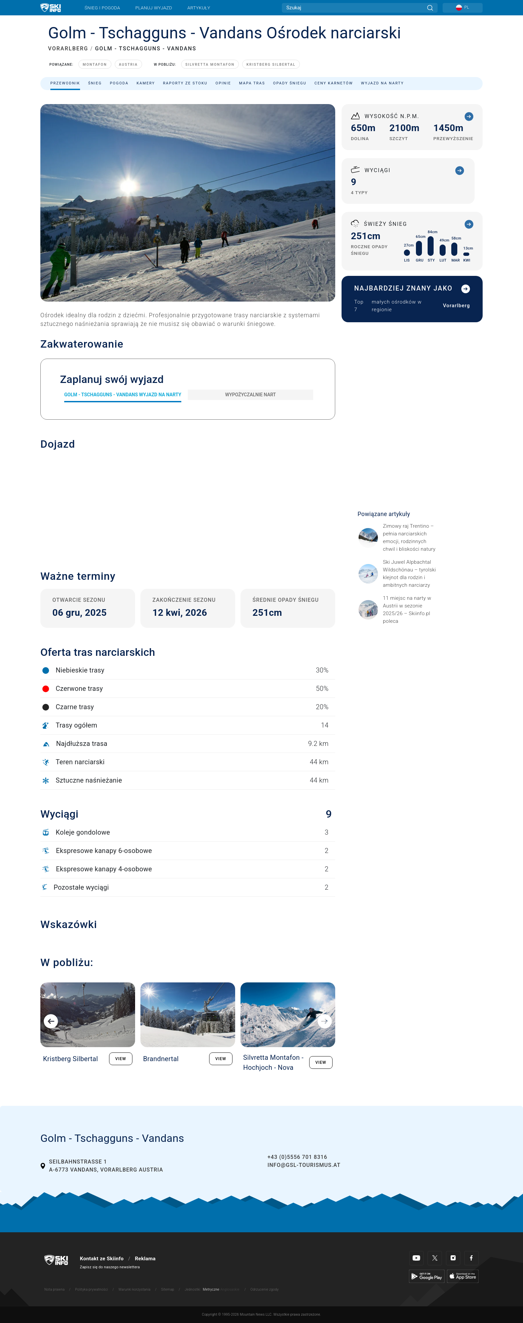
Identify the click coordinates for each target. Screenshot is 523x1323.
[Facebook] (471, 1258)
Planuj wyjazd (153, 7)
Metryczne (211, 1289)
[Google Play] (427, 1276)
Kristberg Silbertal (271, 64)
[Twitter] (435, 1258)
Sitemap (167, 1289)
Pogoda (119, 83)
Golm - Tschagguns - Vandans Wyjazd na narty (122, 394)
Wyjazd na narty (382, 83)
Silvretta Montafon (209, 64)
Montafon (95, 64)
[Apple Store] (463, 1276)
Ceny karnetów (334, 83)
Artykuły (198, 7)
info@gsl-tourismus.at (304, 1165)
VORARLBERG (68, 48)
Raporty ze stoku (185, 83)
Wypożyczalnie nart (250, 394)
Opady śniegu (290, 83)
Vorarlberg (456, 306)
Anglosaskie (229, 1289)
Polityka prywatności (91, 1289)
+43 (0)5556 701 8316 (297, 1157)
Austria (128, 64)
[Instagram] (453, 1258)
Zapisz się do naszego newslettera (110, 1267)
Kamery (145, 83)
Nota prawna (54, 1289)
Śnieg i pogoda (102, 7)
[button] (188, 505)
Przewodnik (65, 83)
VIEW (120, 1058)
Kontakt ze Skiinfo (102, 1259)
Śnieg (95, 83)
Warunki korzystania (134, 1289)
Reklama (145, 1259)
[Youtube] (416, 1258)
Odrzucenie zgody (264, 1289)
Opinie (223, 83)
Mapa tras (252, 83)
